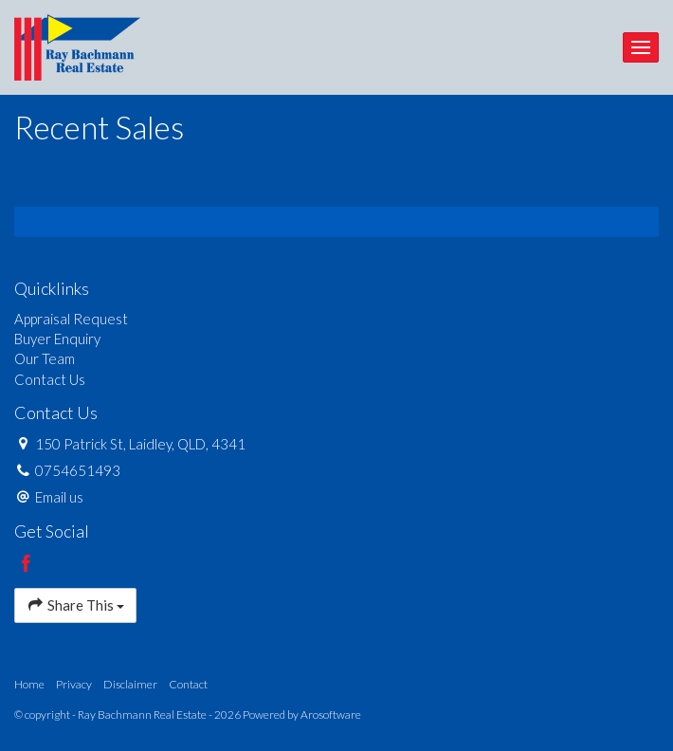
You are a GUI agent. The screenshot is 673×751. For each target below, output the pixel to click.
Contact (188, 684)
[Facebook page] (26, 564)
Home (29, 684)
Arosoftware (330, 714)
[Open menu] (641, 47)
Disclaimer (130, 684)
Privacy (74, 684)
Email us (59, 496)
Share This (75, 604)
